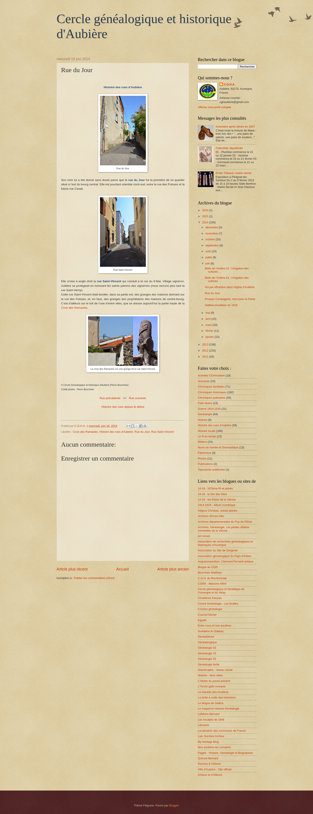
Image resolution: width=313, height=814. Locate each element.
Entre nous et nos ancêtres (214, 625)
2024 (205, 210)
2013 (205, 344)
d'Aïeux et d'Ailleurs (210, 774)
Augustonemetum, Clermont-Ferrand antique (225, 561)
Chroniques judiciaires (211, 397)
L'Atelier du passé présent (214, 681)
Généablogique (207, 642)
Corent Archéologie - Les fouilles (218, 603)
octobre (210, 239)
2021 (205, 216)
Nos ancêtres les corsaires (214, 747)
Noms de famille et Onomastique (218, 447)
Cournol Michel (207, 614)
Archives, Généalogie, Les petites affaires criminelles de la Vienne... (223, 529)
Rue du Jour (142, 431)
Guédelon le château (211, 631)
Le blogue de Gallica (210, 703)
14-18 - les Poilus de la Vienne (217, 499)
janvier (210, 336)
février (209, 330)
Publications (205, 464)
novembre (212, 233)
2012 (205, 350)
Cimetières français (210, 598)
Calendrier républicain (229, 148)
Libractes (203, 725)
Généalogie (205, 414)
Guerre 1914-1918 (209, 408)
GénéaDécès (206, 636)
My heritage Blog (208, 741)
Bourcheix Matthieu (210, 572)
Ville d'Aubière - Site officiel (214, 769)
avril (208, 318)
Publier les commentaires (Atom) (94, 578)
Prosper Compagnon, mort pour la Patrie (230, 299)
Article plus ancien (173, 569)
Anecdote (204, 381)
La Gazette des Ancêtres (213, 692)
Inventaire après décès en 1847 (235, 126)
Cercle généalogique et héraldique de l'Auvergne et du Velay (221, 590)
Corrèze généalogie (210, 609)
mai (208, 312)
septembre (212, 245)
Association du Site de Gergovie (218, 550)
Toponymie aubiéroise (211, 469)
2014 (205, 222)
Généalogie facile (209, 664)
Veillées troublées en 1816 (221, 305)
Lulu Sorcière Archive (211, 736)
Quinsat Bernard (208, 758)
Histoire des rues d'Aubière (116, 431)
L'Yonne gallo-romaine (211, 686)
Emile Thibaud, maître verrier (234, 173)
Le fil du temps (207, 436)
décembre (212, 227)
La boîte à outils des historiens (217, 697)
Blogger (174, 805)
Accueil (122, 569)
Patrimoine (204, 452)
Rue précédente (110, 398)
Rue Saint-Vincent (162, 431)
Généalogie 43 (207, 658)
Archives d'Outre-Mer (211, 516)
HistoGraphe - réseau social (215, 669)
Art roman (204, 536)
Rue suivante (137, 398)
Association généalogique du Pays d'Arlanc (224, 556)
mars (208, 325)
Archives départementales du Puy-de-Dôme (225, 521)
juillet (209, 257)
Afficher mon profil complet (214, 107)
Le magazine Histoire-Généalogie (218, 708)
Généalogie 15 (207, 653)
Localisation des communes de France (222, 730)
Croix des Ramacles (85, 431)
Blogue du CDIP (208, 567)
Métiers (202, 441)
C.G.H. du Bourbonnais (212, 578)
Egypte (202, 620)
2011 (205, 356)
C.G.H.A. (229, 84)
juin (208, 263)
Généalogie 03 (207, 647)
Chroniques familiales (211, 386)
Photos (202, 458)
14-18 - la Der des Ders (212, 494)
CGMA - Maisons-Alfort (212, 583)
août (208, 251)
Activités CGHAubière (211, 375)
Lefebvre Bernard (209, 714)
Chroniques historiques (212, 392)
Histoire (202, 419)
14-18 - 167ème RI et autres (215, 488)
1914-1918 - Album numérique (216, 505)
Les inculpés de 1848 (211, 719)
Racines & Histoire (209, 763)
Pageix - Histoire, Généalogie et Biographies (225, 752)
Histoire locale (206, 431)
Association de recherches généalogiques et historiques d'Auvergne (225, 543)
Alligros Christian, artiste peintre (217, 510)
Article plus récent (72, 569)
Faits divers (205, 403)
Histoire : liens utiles (210, 675)
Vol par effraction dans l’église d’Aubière (230, 287)
